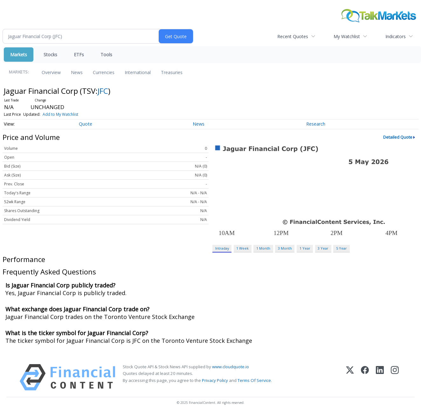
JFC (103, 91)
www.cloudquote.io (230, 367)
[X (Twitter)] (349, 377)
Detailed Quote (397, 137)
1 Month (263, 248)
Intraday (222, 248)
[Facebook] (364, 377)
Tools (106, 55)
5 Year (341, 248)
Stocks (50, 55)
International (138, 72)
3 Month (285, 248)
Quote (85, 124)
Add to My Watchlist (60, 114)
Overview (51, 72)
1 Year (305, 248)
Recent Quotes (292, 36)
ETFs (79, 55)
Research (315, 124)
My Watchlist (347, 36)
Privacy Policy (215, 380)
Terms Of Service (254, 380)
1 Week (242, 248)
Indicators (395, 36)
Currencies (103, 72)
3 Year (323, 248)
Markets (18, 55)
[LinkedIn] (379, 377)
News (77, 72)
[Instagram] (394, 377)
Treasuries (172, 72)
